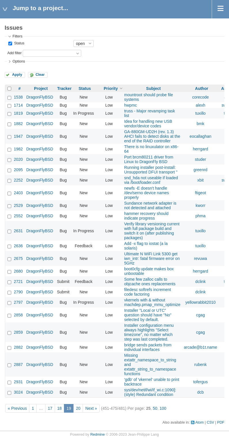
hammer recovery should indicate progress (146, 215)
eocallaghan (200, 136)
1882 (18, 123)
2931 (18, 382)
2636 (18, 245)
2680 (18, 271)
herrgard (200, 149)
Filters (17, 36)
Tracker (64, 88)
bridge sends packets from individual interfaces (147, 347)
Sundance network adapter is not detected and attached (150, 205)
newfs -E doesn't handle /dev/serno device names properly (146, 193)
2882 (18, 347)
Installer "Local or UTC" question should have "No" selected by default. (147, 315)
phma (200, 216)
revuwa (200, 258)
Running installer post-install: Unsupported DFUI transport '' (150, 169)
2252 (18, 180)
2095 (18, 169)
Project (41, 88)
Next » (91, 408)
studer (200, 159)
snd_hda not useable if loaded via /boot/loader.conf (151, 180)
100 (163, 408)
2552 (18, 216)
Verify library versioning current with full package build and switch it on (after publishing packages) (151, 231)
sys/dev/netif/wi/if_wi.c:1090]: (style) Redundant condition (150, 392)
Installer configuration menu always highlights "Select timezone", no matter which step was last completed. (149, 332)
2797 (18, 302)
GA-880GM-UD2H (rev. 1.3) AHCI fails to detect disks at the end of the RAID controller (152, 136)
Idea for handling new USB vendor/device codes (148, 123)
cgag (200, 315)
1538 (18, 97)
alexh (200, 105)
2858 (18, 315)
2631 (18, 231)
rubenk (200, 364)
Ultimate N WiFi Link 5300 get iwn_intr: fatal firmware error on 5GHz (152, 258)
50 (155, 408)
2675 (18, 258)
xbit (200, 180)
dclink (200, 281)
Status (18, 43)
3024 (18, 392)
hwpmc (130, 105)
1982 (18, 149)
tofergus (200, 382)
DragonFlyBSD (39, 97)
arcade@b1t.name (200, 347)
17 (50, 408)
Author (201, 88)
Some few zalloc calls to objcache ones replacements (149, 281)
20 (78, 408)
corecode (200, 97)
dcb (200, 392)
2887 (18, 364)
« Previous (17, 408)
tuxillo (200, 113)
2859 (18, 332)
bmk (200, 123)
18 (59, 408)
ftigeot (200, 192)
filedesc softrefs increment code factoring (147, 292)
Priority (111, 88)
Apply (17, 75)
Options (18, 61)
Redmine (97, 435)
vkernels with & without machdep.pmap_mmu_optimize (152, 302)
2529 (18, 205)
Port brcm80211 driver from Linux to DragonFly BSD (148, 159)
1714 (18, 105)
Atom (199, 422)
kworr (200, 205)
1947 (18, 136)
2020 (18, 159)
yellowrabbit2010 (200, 302)
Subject (153, 88)
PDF (220, 422)
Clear (40, 75)
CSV (210, 422)
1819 (18, 113)
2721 (18, 281)
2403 (18, 192)
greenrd (200, 169)
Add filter (14, 53)
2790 (18, 292)
